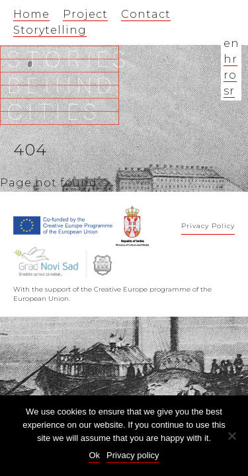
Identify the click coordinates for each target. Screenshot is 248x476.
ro (230, 75)
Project (85, 14)
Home (31, 14)
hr (230, 59)
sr (229, 91)
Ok (94, 455)
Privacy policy (132, 455)
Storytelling (50, 30)
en (231, 43)
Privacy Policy (208, 225)
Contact (146, 14)
